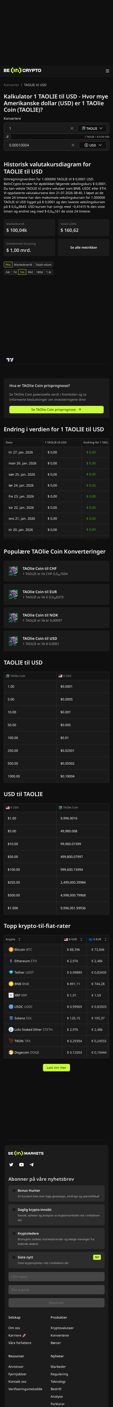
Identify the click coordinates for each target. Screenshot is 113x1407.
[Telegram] (32, 1165)
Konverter (11, 85)
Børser (56, 1343)
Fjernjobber (17, 1374)
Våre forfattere (19, 1343)
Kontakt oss (17, 1381)
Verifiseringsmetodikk (25, 1389)
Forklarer (58, 1404)
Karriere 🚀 (17, 1335)
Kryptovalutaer (62, 1328)
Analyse (57, 1396)
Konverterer (60, 1335)
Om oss (14, 1328)
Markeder (58, 1366)
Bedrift (56, 1389)
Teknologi (58, 1381)
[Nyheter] (23, 70)
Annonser (16, 1366)
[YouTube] (21, 1165)
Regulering (59, 1374)
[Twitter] (11, 1165)
